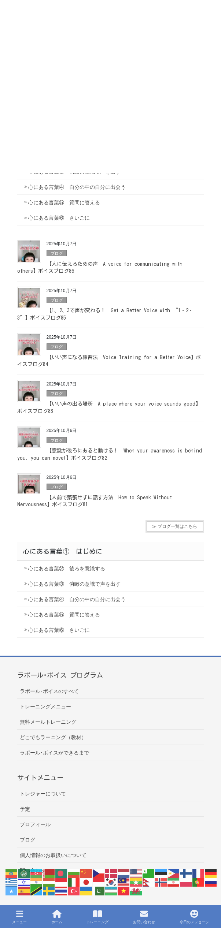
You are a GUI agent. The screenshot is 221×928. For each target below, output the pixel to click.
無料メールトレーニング (48, 722)
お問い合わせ (144, 917)
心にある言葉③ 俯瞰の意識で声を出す (74, 584)
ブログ (57, 253)
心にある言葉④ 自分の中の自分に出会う (77, 187)
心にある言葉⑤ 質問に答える (64, 202)
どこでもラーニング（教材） (53, 737)
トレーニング (97, 917)
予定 (25, 809)
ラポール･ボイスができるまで (54, 753)
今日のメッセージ (194, 917)
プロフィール (35, 824)
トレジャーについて (43, 794)
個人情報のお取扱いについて (53, 855)
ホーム (56, 917)
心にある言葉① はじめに (62, 551)
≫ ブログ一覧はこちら (174, 526)
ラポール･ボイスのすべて (49, 691)
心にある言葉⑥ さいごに (59, 218)
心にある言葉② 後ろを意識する (66, 568)
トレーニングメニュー (45, 706)
